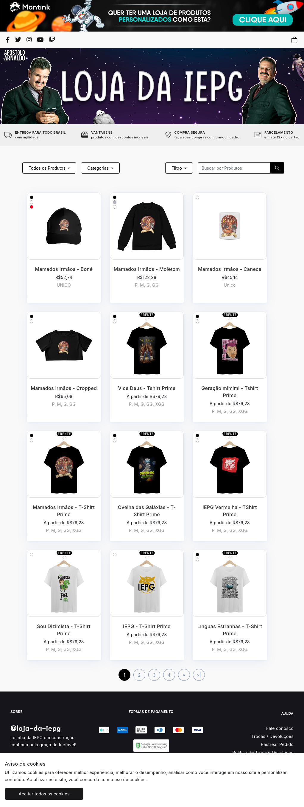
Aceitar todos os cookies (41, 793)
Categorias (98, 168)
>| (199, 675)
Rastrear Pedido (277, 744)
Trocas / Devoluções (272, 736)
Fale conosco (280, 728)
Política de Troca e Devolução (263, 752)
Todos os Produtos (48, 168)
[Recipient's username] (234, 168)
